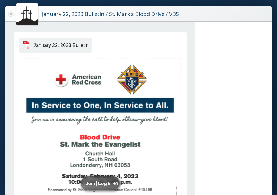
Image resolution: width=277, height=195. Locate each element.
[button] (101, 183)
